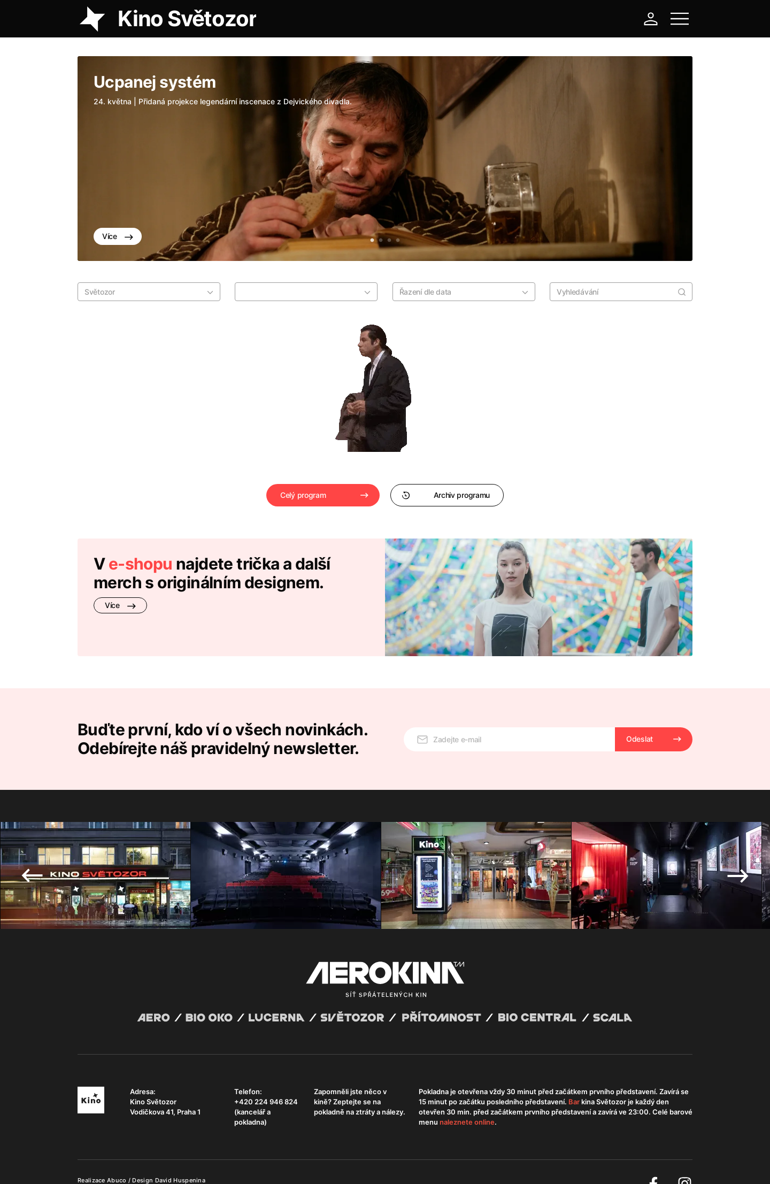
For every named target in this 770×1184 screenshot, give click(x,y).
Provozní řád (299, 1162)
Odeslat (639, 712)
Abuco (117, 1153)
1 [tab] (372, 240)
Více (117, 236)
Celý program (303, 494)
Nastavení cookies (350, 1162)
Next (738, 848)
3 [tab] (389, 240)
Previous (32, 848)
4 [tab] (398, 240)
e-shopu (141, 563)
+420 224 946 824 (266, 1075)
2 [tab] (380, 240)
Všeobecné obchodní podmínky (126, 1162)
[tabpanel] (385, 158)
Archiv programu (446, 494)
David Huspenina (180, 1153)
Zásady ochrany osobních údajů (226, 1162)
